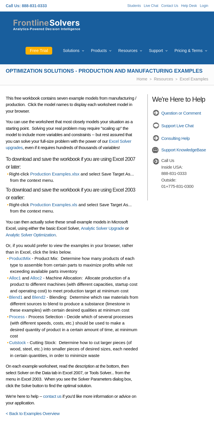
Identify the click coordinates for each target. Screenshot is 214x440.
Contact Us (169, 6)
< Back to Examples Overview (33, 413)
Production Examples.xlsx (54, 173)
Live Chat (151, 6)
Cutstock (17, 342)
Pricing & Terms (188, 50)
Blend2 (39, 297)
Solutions (71, 50)
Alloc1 (15, 277)
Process (17, 316)
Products (99, 50)
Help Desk (189, 6)
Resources (127, 50)
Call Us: (13, 5)
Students (134, 6)
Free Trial (39, 50)
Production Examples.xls (53, 204)
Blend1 (16, 297)
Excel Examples (194, 79)
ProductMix (20, 258)
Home (142, 79)
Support (156, 50)
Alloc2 (36, 277)
